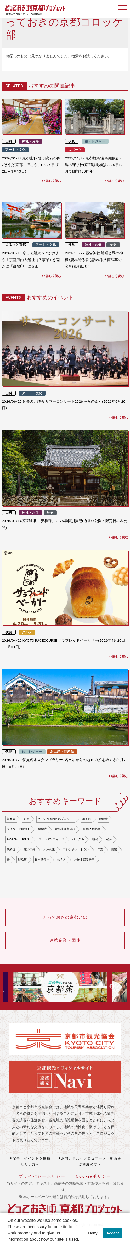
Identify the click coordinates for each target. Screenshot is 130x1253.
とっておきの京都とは (65, 917)
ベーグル (78, 839)
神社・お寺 (30, 141)
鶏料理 (11, 849)
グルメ (27, 632)
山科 (8, 141)
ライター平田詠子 (18, 829)
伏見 (71, 141)
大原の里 (49, 849)
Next (111, 986)
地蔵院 (103, 819)
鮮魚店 (22, 859)
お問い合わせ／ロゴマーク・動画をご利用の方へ (91, 1161)
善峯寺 (11, 819)
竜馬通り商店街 (65, 829)
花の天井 (29, 849)
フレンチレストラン (76, 849)
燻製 (114, 849)
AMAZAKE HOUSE (18, 839)
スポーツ (75, 150)
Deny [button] (92, 1233)
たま (27, 819)
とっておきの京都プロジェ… (56, 819)
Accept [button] (112, 1233)
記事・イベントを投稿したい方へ (31, 1161)
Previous (17, 986)
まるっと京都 (15, 245)
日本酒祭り (42, 859)
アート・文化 (15, 150)
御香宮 (86, 819)
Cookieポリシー (93, 1176)
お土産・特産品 (62, 751)
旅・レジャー (95, 141)
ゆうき (61, 859)
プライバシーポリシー (42, 1176)
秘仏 (109, 839)
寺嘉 (100, 849)
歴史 (113, 245)
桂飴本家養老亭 (84, 859)
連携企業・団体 (65, 940)
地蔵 (95, 839)
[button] (8, 1246)
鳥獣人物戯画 (91, 829)
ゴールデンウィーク (51, 839)
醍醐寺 (42, 829)
